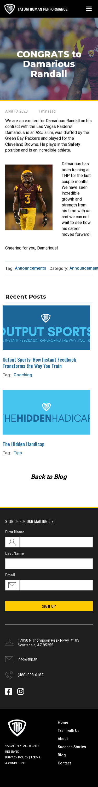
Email (10, 575)
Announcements (30, 268)
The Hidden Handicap (21, 443)
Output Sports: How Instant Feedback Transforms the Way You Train (36, 362)
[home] (35, 9)
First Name (14, 532)
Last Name (14, 553)
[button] (88, 9)
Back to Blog (49, 476)
